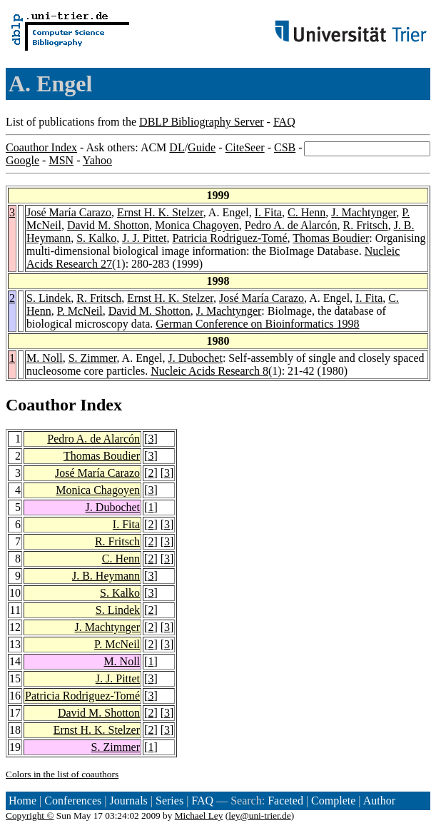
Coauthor (41, 404)
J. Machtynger (363, 212)
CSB (284, 147)
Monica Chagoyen (197, 225)
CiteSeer (245, 147)
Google (22, 160)
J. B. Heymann (106, 576)
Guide (202, 147)
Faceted (285, 800)
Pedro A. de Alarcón (291, 225)
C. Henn (306, 212)
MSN (61, 160)
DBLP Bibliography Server (201, 122)
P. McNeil (80, 311)
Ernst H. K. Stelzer (160, 212)
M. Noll (44, 358)
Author (379, 800)
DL (176, 147)
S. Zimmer (93, 358)
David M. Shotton (108, 225)
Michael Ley (199, 815)
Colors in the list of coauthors (62, 774)
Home (22, 800)
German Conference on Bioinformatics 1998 (257, 324)
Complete (333, 800)
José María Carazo (68, 212)
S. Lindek (48, 298)
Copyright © (30, 815)
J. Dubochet (195, 358)
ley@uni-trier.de (259, 815)
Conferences (72, 800)
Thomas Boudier (331, 238)
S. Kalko (96, 238)
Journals (128, 800)
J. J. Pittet (144, 238)
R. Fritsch (365, 225)
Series (169, 800)
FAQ (284, 122)
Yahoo (97, 160)
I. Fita (268, 212)
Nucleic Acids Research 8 (209, 371)
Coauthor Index (41, 147)
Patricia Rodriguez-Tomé (229, 238)
